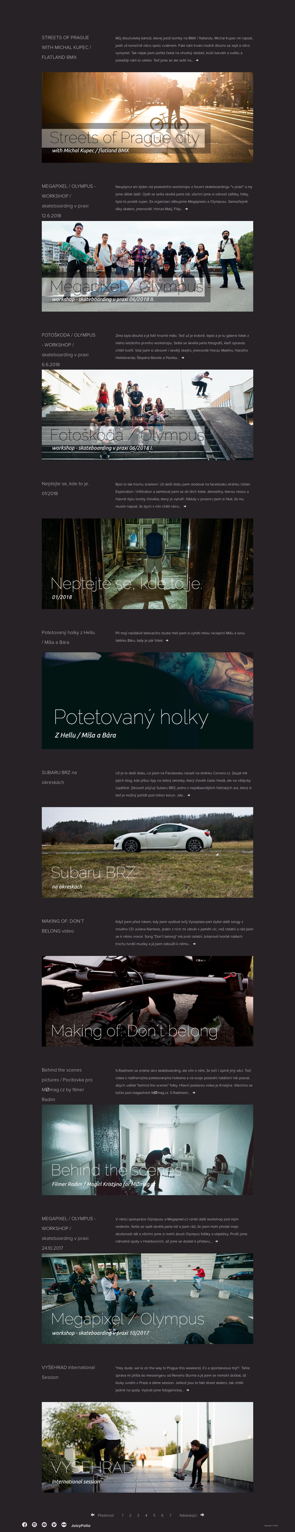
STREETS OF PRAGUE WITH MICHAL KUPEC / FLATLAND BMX (66, 47)
